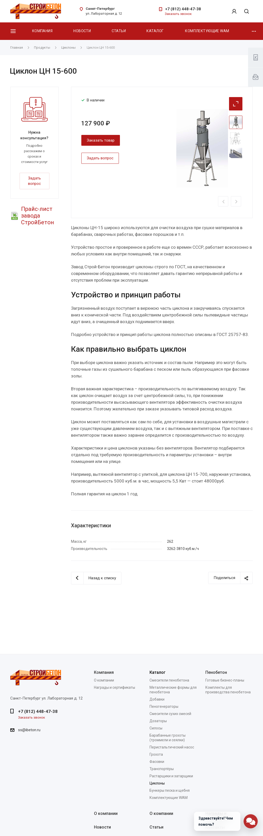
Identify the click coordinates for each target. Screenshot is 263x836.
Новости (82, 31)
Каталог (154, 31)
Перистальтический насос (172, 747)
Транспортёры (162, 769)
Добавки (157, 699)
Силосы (156, 728)
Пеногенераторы (164, 706)
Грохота (156, 754)
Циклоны (157, 783)
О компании (104, 680)
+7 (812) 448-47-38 (183, 9)
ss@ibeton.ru (29, 730)
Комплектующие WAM (207, 31)
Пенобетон (216, 672)
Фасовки (157, 762)
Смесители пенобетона (169, 680)
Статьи (119, 31)
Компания (42, 31)
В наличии (95, 100)
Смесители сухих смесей (170, 714)
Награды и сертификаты (114, 687)
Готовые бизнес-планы (224, 680)
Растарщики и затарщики (171, 776)
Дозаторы (158, 721)
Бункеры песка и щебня (170, 790)
